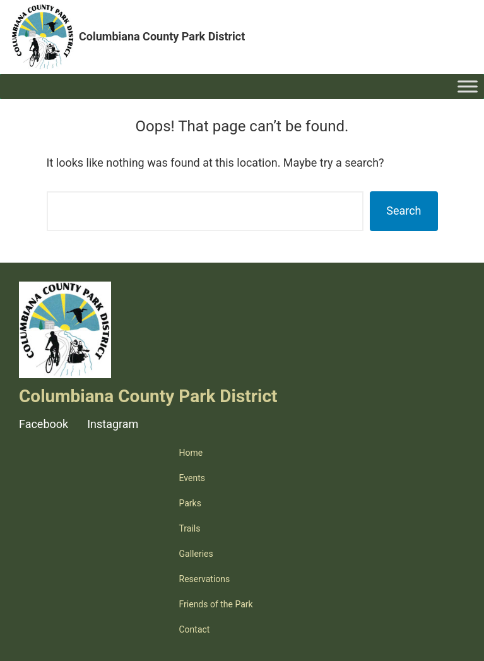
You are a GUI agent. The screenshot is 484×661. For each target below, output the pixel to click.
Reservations (204, 579)
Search (403, 210)
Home (191, 453)
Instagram (112, 424)
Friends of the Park (216, 604)
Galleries (196, 554)
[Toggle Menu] (467, 86)
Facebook (43, 424)
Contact (194, 629)
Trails (190, 528)
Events (192, 478)
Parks (190, 503)
